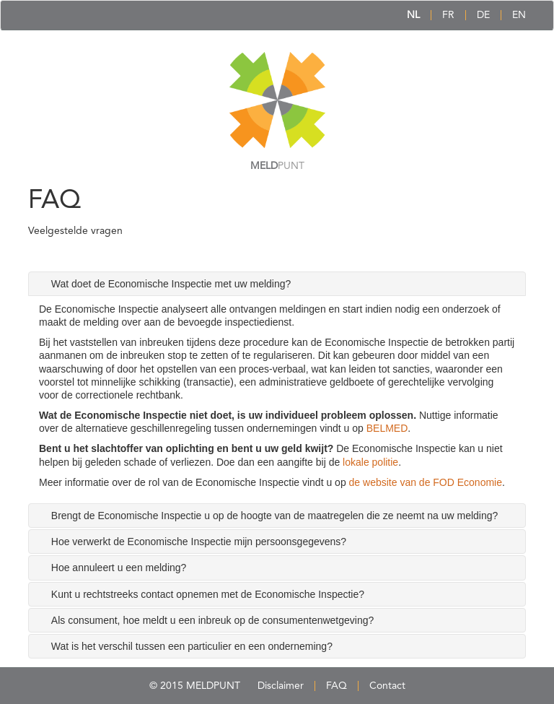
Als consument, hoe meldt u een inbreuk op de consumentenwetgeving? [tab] (212, 620)
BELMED (387, 428)
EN (519, 15)
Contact (387, 686)
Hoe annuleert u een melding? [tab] (119, 567)
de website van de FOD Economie (425, 482)
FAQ (336, 686)
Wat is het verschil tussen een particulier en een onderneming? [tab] (192, 646)
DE (483, 15)
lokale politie (370, 462)
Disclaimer (281, 686)
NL (413, 15)
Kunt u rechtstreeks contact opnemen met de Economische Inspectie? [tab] (207, 594)
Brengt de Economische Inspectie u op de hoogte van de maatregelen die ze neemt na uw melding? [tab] (274, 515)
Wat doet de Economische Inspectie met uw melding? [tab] (171, 284)
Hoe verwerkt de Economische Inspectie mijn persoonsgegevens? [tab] (198, 541)
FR (448, 15)
